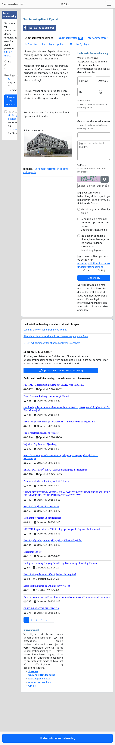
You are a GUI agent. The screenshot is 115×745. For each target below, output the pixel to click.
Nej (103, 312)
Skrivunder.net (13, 4)
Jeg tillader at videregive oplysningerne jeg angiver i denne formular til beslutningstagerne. (95, 285)
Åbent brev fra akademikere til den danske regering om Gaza (56, 378)
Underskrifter (71, 80)
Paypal (11, 82)
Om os (32, 727)
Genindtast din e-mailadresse (93, 163)
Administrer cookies (39, 724)
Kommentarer (97, 79)
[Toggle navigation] (109, 4)
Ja (88, 312)
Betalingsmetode (14, 75)
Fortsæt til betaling (11, 101)
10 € (6, 69)
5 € (9, 61)
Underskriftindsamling (39, 79)
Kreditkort (13, 90)
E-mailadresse (85, 142)
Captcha (82, 206)
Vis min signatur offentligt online (95, 253)
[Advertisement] (67, 34)
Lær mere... (8, 53)
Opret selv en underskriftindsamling (61, 412)
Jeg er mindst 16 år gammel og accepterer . (93, 303)
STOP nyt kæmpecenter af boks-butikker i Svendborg (52, 385)
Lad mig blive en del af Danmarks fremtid (45, 371)
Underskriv (94, 319)
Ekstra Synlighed (80, 86)
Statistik (31, 86)
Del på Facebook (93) (38, 69)
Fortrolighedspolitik (53, 86)
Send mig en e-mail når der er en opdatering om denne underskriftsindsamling (95, 266)
